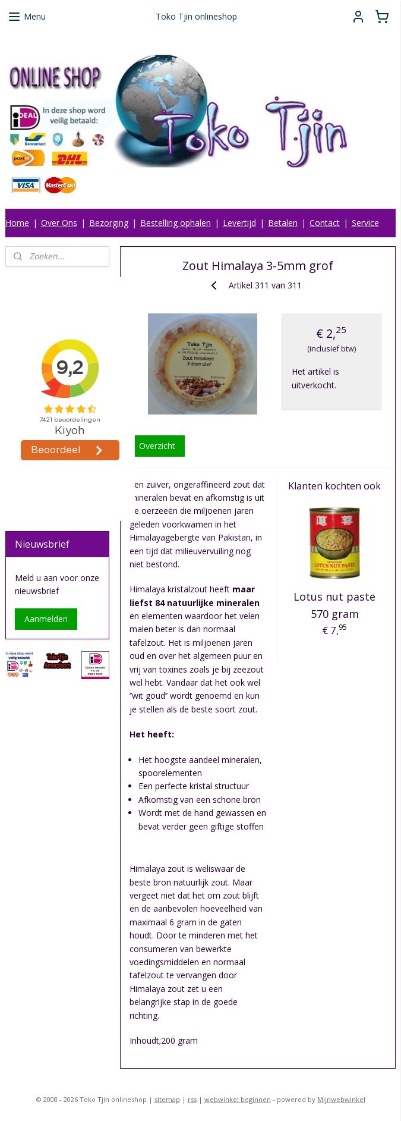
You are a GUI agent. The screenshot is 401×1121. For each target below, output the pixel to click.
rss (192, 1099)
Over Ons (59, 222)
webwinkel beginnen (237, 1099)
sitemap (167, 1099)
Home (17, 222)
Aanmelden (46, 618)
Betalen (283, 222)
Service (365, 222)
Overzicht (157, 445)
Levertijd (239, 222)
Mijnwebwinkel (341, 1099)
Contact (325, 222)
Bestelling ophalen (175, 222)
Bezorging (108, 222)
